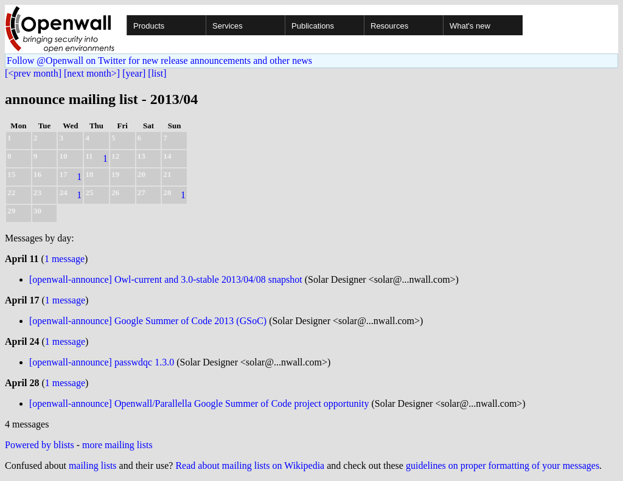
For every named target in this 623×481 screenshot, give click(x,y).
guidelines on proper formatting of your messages (502, 465)
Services (227, 25)
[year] (133, 73)
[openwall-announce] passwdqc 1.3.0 (101, 362)
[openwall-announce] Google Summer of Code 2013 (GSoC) (147, 321)
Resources (389, 25)
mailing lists (93, 465)
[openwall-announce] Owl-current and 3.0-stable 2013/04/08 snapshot (165, 279)
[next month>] (92, 73)
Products (148, 25)
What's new (470, 25)
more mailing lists (117, 445)
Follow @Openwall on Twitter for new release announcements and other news (159, 60)
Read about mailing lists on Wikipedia (249, 465)
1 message (64, 259)
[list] (157, 73)
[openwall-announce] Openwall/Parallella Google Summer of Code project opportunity (199, 403)
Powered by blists (39, 445)
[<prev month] (33, 73)
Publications (312, 25)
